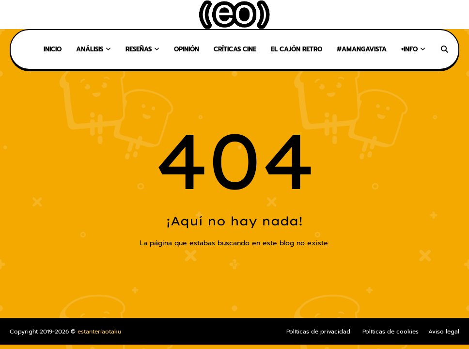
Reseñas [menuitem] (138, 49)
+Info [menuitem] (409, 49)
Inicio (234, 263)
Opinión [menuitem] (186, 49)
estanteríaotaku (99, 331)
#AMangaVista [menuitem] (362, 49)
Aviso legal (443, 331)
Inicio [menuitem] (53, 49)
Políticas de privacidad (318, 331)
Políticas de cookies (390, 331)
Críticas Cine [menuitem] (235, 49)
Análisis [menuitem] (89, 49)
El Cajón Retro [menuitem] (296, 49)
